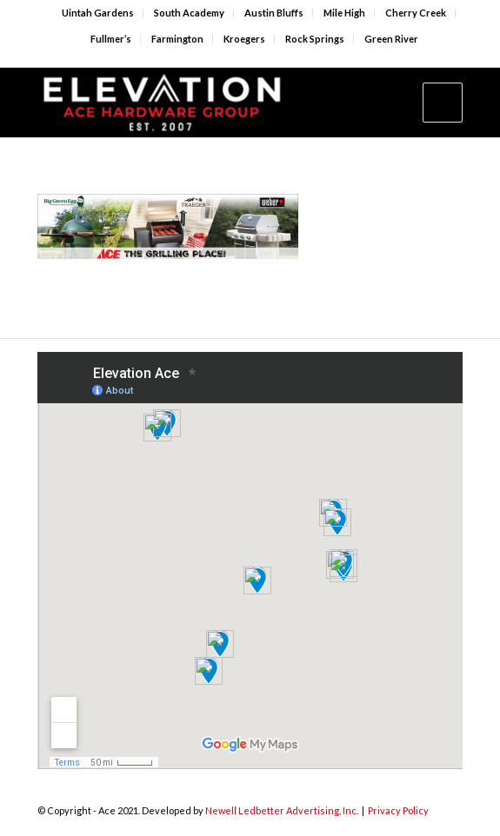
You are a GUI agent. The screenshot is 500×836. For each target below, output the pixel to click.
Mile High (344, 12)
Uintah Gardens (98, 12)
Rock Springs (314, 38)
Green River (391, 38)
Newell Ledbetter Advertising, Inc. (281, 810)
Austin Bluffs (273, 12)
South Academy (189, 12)
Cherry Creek (415, 12)
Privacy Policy (398, 810)
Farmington (177, 38)
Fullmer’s (110, 38)
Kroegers (244, 38)
